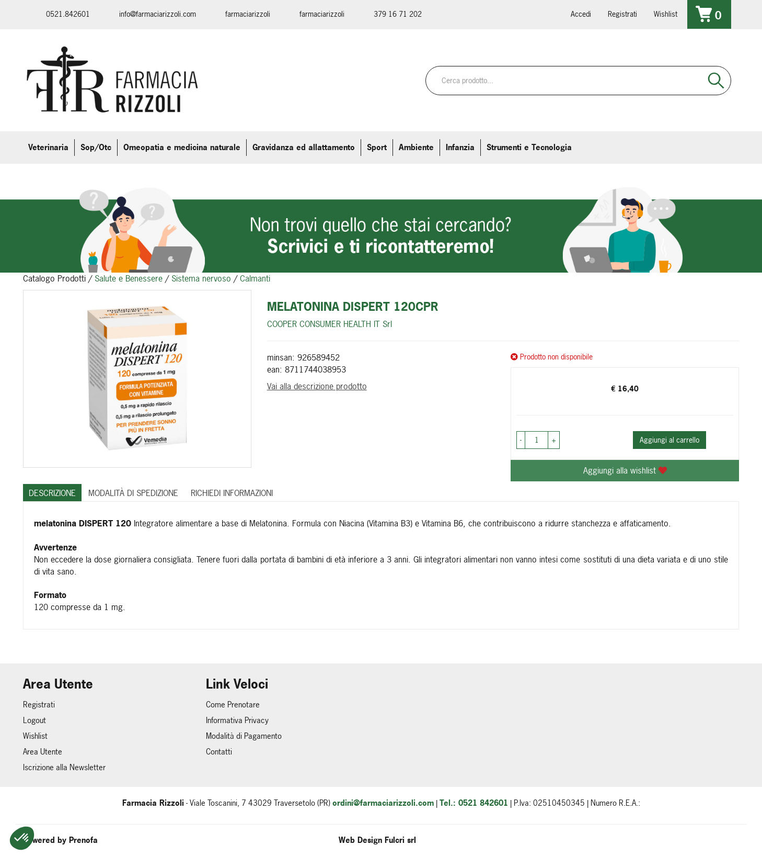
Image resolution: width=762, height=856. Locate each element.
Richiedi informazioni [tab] (232, 493)
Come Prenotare (233, 704)
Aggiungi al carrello (669, 440)
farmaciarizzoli (247, 14)
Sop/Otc (95, 147)
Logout (34, 720)
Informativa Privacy (237, 720)
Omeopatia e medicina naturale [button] (181, 147)
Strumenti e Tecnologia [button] (529, 147)
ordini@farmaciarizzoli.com (383, 802)
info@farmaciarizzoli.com (157, 14)
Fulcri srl (400, 840)
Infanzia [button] (460, 147)
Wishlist (665, 14)
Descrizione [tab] (52, 493)
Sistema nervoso (201, 278)
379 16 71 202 (398, 14)
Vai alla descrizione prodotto (317, 386)
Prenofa (83, 840)
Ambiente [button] (416, 147)
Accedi (581, 14)
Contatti (219, 751)
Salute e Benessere (129, 278)
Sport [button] (377, 147)
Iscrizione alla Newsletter (64, 767)
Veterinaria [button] (48, 147)
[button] (21, 838)
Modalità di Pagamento (244, 735)
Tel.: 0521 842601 (474, 802)
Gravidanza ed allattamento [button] (303, 147)
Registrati (622, 14)
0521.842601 (68, 14)
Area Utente (42, 751)
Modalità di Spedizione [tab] (133, 493)
